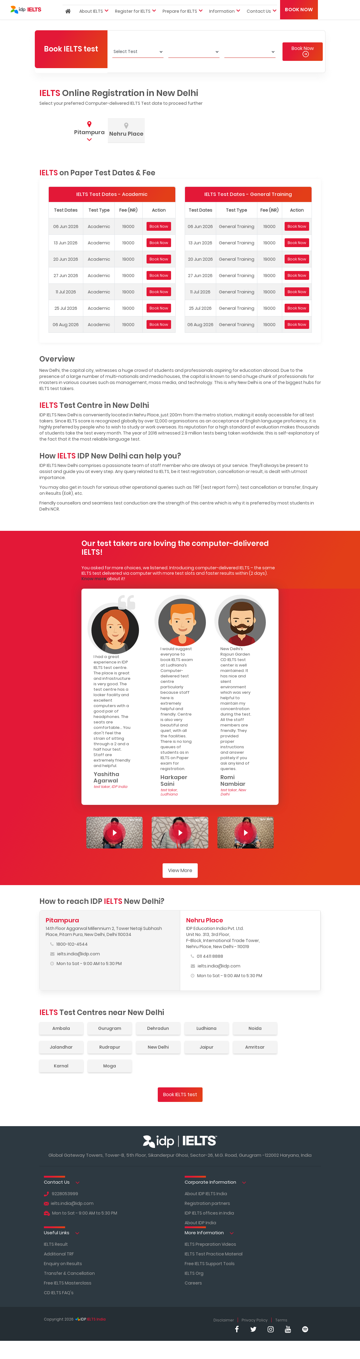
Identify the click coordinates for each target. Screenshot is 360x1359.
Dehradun (158, 1028)
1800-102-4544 (69, 944)
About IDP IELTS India (206, 1194)
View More (180, 870)
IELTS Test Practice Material (214, 1254)
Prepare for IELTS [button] (180, 21)
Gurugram (109, 1028)
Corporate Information (215, 1182)
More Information (209, 1232)
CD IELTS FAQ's (59, 1293)
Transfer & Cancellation (69, 1273)
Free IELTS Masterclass (67, 1283)
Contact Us (62, 1182)
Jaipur (206, 1047)
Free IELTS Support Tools (210, 1264)
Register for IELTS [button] (132, 21)
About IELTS (91, 21)
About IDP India (200, 1223)
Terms (281, 1320)
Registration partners (207, 1203)
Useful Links (61, 1232)
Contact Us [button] (259, 21)
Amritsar (255, 1047)
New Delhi (158, 1047)
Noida (255, 1028)
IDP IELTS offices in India (209, 1213)
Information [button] (222, 21)
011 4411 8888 (207, 956)
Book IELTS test (180, 1094)
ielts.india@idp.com (75, 954)
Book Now (299, 19)
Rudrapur (109, 1047)
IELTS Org (194, 1273)
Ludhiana (206, 1028)
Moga (109, 1066)
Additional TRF (59, 1254)
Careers (193, 1283)
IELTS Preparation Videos (210, 1244)
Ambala (61, 1028)
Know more (93, 579)
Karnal (61, 1066)
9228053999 (61, 1194)
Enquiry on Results (63, 1264)
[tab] (89, 129)
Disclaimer (223, 1320)
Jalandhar (61, 1047)
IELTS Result (56, 1244)
